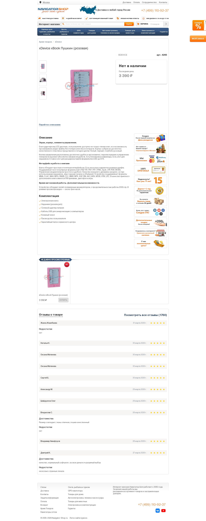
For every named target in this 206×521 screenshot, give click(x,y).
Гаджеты (164, 32)
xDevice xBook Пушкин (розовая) (53, 295)
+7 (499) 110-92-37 (155, 10)
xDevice (58, 42)
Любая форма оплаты (127, 18)
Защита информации (49, 498)
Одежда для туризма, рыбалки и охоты (47, 31)
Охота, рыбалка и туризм (64, 31)
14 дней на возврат (71, 18)
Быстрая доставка (47, 18)
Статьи (43, 487)
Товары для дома (91, 31)
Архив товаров (45, 42)
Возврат (44, 505)
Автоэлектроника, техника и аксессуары (110, 31)
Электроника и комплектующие (148, 31)
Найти (129, 24)
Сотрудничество (149, 2)
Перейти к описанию (50, 125)
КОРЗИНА (144, 24)
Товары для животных (130, 31)
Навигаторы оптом (48, 512)
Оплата (136, 2)
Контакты (163, 2)
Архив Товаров (46, 508)
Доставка (127, 2)
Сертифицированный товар (98, 18)
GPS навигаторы (78, 31)
